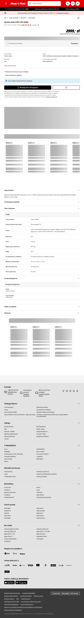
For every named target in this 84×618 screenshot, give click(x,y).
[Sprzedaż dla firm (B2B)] (10, 412)
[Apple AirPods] (40, 495)
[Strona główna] (5, 18)
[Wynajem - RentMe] (9, 431)
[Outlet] (6, 474)
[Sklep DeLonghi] (40, 511)
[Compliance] (39, 456)
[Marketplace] (39, 459)
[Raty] (5, 429)
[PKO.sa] (69, 565)
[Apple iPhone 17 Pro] (9, 534)
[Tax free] (6, 439)
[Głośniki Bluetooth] (9, 497)
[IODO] (17, 599)
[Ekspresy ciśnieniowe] (10, 492)
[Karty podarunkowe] (9, 436)
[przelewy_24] (7, 565)
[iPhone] (38, 487)
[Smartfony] (39, 492)
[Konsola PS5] (7, 487)
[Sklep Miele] (7, 518)
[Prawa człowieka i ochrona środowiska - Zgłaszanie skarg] (19, 415)
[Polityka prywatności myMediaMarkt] (13, 610)
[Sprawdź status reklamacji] (43, 410)
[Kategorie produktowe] (42, 436)
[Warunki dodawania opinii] (27, 604)
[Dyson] (38, 490)
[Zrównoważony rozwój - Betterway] (13, 454)
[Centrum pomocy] (8, 407)
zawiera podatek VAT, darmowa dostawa (70, 33)
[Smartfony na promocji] (42, 471)
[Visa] (30, 565)
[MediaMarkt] (18, 3)
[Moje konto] (68, 3)
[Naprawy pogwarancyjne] (11, 434)
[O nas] (5, 449)
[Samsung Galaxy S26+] (42, 529)
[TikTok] (78, 391)
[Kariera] (6, 461)
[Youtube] (67, 391)
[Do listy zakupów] (73, 3)
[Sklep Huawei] (40, 516)
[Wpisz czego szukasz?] (30, 3)
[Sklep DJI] (6, 513)
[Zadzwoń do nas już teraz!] (13, 393)
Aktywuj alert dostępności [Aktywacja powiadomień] (27, 87)
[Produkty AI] (7, 541)
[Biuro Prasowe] (40, 451)
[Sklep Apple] (7, 508)
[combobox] (45, 3)
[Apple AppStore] (9, 582)
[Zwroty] (6, 410)
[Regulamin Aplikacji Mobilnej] (11, 596)
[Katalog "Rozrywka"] (41, 476)
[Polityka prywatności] (9, 599)
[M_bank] (53, 565)
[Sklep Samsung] (40, 518)
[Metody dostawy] (8, 426)
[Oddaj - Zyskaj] (40, 429)
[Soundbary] (7, 495)
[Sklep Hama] (7, 516)
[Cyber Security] (8, 459)
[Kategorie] (6, 3)
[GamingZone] (39, 539)
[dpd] (7, 553)
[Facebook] (64, 391)
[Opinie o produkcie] (26, 25)
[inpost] (15, 553)
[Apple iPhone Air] (40, 534)
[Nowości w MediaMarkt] (10, 539)
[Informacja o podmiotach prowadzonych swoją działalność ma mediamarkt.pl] (52, 415)
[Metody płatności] (41, 426)
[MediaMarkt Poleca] (41, 536)
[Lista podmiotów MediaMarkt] (11, 604)
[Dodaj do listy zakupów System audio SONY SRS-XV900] (78, 18)
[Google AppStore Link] (21, 582)
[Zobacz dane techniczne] (10, 65)
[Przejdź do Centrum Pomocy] (45, 395)
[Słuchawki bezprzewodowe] (43, 497)
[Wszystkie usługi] (41, 434)
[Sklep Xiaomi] (39, 508)
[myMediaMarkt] (40, 449)
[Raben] (22, 553)
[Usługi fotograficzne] (41, 431)
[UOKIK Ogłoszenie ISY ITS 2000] (11, 601)
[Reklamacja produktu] (42, 407)
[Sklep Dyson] (39, 513)
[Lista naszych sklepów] (42, 454)
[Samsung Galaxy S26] (10, 531)
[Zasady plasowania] (25, 599)
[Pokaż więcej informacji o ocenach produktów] (38, 25)
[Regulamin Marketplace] (26, 596)
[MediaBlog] (7, 451)
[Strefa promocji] (8, 471)
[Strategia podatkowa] (10, 456)
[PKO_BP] (45, 565)
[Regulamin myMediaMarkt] (28, 593)
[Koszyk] (78, 3)
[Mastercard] (38, 565)
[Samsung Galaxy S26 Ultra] (11, 529)
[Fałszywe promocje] (38, 596)
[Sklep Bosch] (7, 511)
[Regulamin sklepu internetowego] (45, 412)
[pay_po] (15, 565)
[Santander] (7, 571)
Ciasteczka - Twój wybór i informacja (65, 593)
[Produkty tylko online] (10, 476)
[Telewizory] (7, 490)
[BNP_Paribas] (22, 565)
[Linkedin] (74, 391)
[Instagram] (71, 391)
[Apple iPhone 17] (8, 536)
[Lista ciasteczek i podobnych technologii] (31, 601)
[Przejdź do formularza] (28, 395)
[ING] (61, 565)
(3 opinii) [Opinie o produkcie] (34, 25)
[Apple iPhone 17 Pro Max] (43, 531)
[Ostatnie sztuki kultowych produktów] (46, 474)
